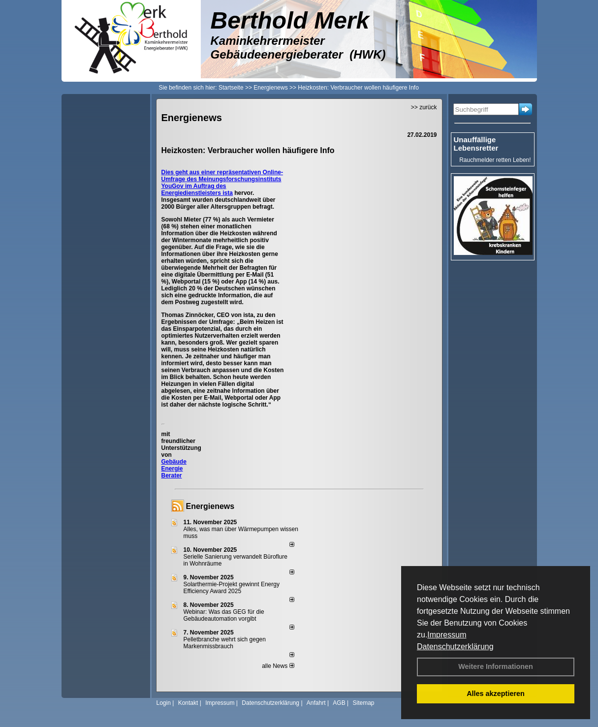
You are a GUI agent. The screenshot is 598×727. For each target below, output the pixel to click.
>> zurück (424, 107)
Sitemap (363, 702)
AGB (339, 702)
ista (227, 193)
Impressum (446, 635)
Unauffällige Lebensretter (476, 143)
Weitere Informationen (495, 666)
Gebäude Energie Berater (174, 468)
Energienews (210, 506)
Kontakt (188, 702)
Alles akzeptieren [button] (496, 693)
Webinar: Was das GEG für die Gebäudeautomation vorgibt (224, 615)
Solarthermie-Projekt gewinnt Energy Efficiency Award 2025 (232, 588)
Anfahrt (316, 702)
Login (164, 702)
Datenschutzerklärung (455, 646)
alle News (278, 666)
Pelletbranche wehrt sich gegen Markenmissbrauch (225, 643)
